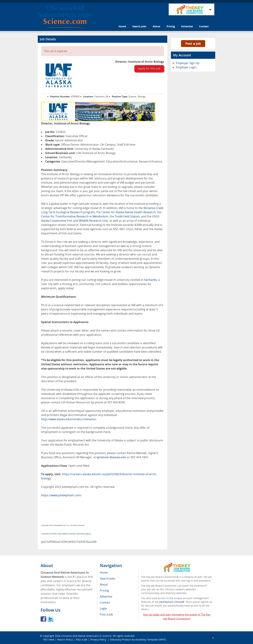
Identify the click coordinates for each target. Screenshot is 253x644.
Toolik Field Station (127, 216)
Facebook (43, 619)
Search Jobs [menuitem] (107, 578)
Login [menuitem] (103, 608)
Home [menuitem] (104, 572)
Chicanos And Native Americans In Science (86, 635)
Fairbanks (150, 280)
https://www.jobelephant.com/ (61, 495)
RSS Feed (48, 639)
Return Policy (65, 639)
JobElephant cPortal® (171, 602)
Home (122, 26)
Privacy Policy (98, 639)
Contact (204, 26)
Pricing (171, 26)
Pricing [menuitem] (104, 590)
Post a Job (193, 43)
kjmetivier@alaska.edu (111, 457)
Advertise (187, 26)
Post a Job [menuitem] (106, 614)
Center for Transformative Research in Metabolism (74, 216)
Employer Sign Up (187, 63)
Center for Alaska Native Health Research (128, 212)
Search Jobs (139, 26)
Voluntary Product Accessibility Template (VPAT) (138, 639)
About (156, 26)
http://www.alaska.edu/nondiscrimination (68, 419)
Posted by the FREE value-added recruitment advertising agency (66, 534)
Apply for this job (149, 69)
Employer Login (186, 67)
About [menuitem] (104, 584)
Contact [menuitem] (105, 602)
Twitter (50, 619)
